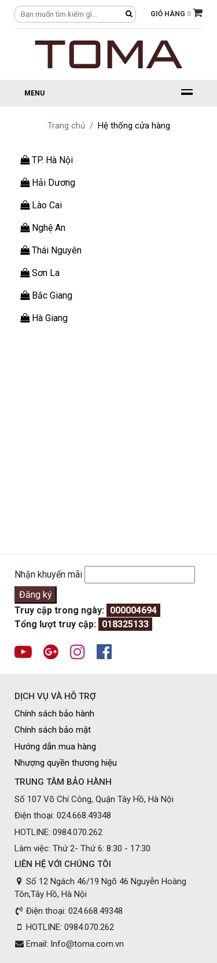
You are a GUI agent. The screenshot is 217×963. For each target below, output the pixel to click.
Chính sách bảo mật (52, 730)
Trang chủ (66, 125)
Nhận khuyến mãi (48, 574)
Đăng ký (35, 594)
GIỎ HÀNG (176, 13)
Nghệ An (42, 227)
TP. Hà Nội (46, 160)
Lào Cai (41, 205)
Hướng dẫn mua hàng (55, 746)
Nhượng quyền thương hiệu (65, 763)
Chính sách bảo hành (54, 713)
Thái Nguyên (51, 250)
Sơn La (40, 272)
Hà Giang (44, 318)
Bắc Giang (46, 295)
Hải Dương (47, 182)
